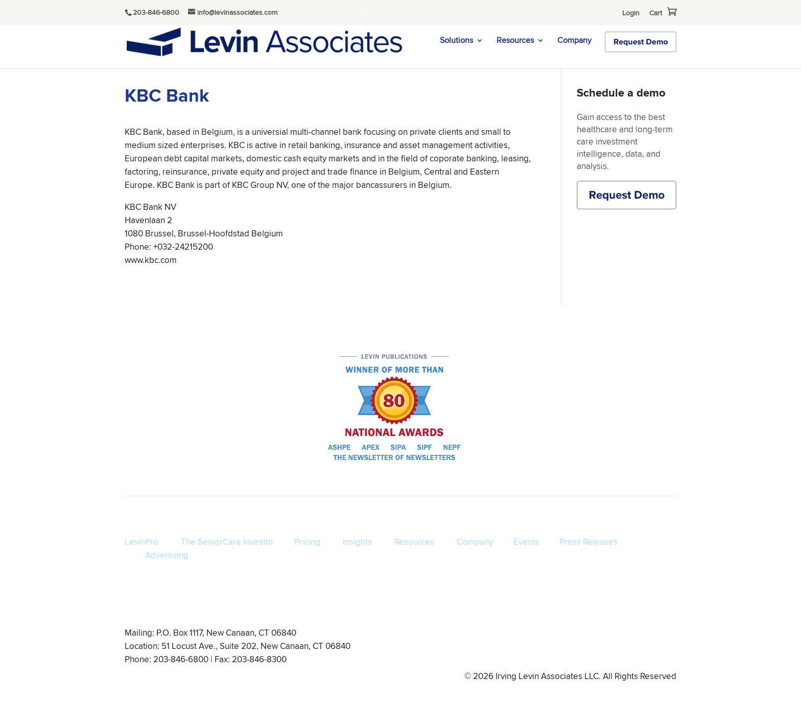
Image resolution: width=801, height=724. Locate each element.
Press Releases (588, 542)
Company (574, 41)
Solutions (456, 41)
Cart (655, 13)
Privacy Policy (519, 647)
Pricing (307, 542)
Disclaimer (568, 647)
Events (526, 542)
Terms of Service (460, 647)
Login (631, 13)
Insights (357, 542)
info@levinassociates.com (636, 647)
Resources (515, 41)
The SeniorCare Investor (227, 542)
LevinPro (141, 542)
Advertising (167, 555)
